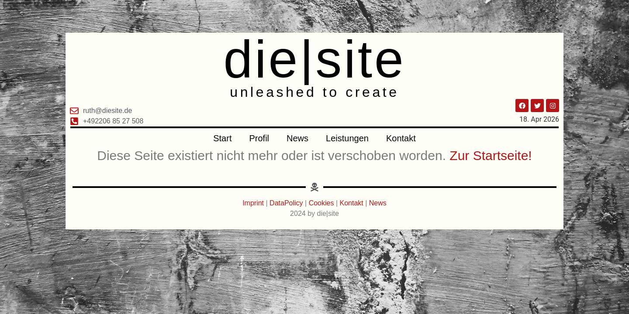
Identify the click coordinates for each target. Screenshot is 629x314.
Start (222, 138)
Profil (259, 138)
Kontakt (401, 138)
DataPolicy (286, 203)
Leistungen (347, 138)
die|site (314, 59)
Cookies (321, 203)
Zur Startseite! (490, 155)
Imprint (254, 203)
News (297, 138)
